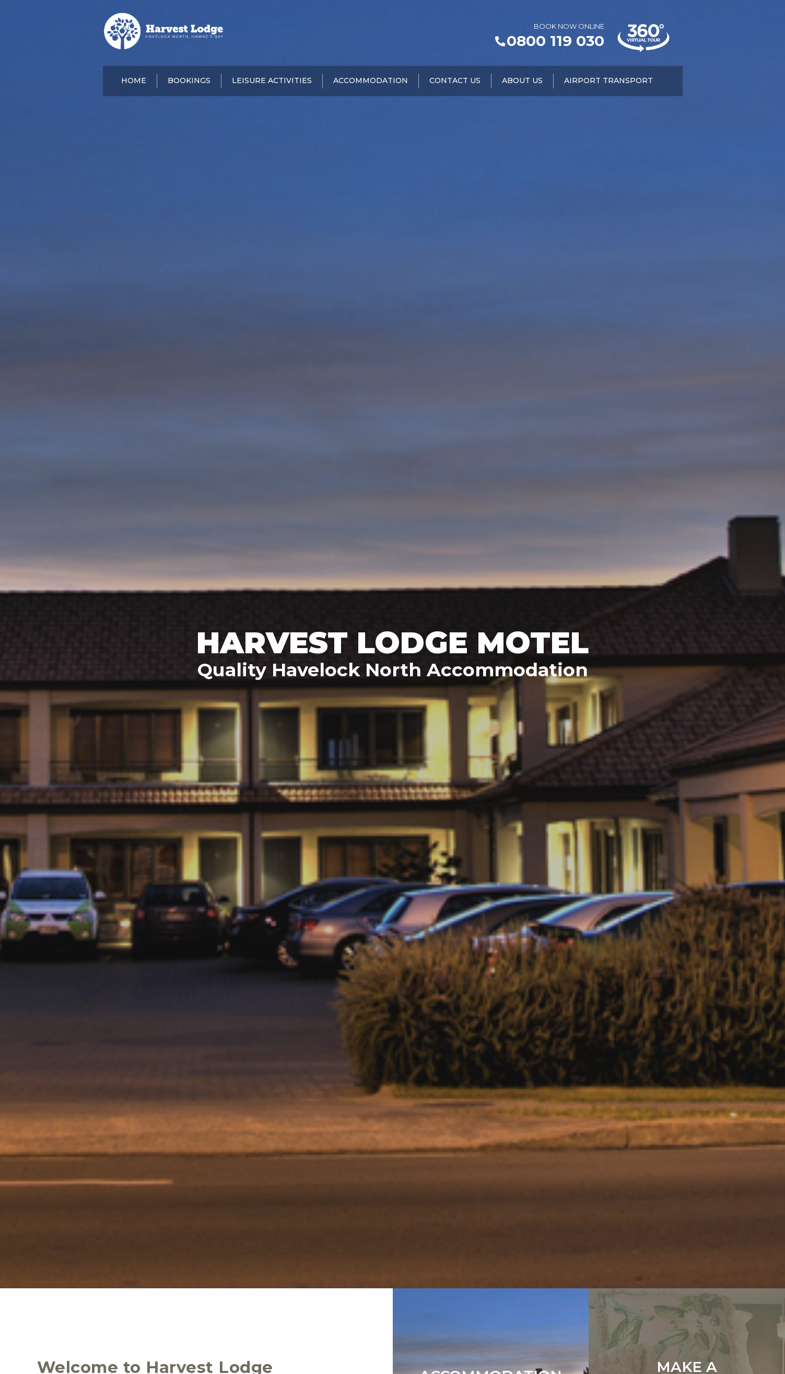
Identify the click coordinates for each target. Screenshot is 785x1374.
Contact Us (455, 81)
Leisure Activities (272, 81)
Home (133, 81)
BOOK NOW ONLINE (569, 26)
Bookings (189, 81)
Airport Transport (608, 81)
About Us (522, 81)
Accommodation (370, 81)
